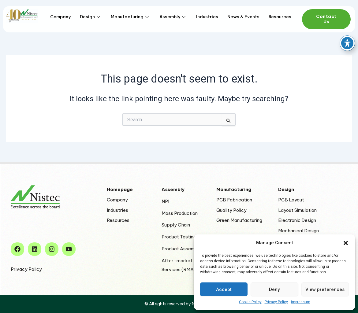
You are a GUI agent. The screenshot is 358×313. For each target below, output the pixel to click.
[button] (346, 243)
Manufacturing (130, 17)
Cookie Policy (250, 302)
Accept (224, 289)
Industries (207, 17)
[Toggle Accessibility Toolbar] (347, 22)
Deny (274, 289)
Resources (280, 17)
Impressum (300, 302)
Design (91, 17)
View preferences (325, 289)
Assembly (173, 17)
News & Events (243, 17)
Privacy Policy (276, 302)
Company (60, 17)
